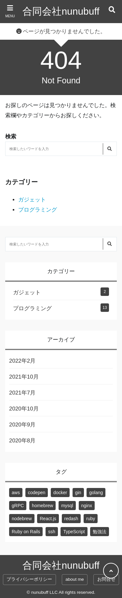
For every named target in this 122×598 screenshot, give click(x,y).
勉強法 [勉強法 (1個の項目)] (99, 531)
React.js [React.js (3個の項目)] (48, 518)
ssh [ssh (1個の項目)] (51, 531)
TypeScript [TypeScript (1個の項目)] (74, 531)
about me (74, 579)
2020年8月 (22, 441)
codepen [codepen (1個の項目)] (37, 492)
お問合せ (106, 579)
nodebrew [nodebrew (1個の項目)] (22, 518)
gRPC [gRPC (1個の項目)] (18, 505)
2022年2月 (22, 361)
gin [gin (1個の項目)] (78, 492)
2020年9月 (22, 425)
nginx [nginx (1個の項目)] (86, 505)
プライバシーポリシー (29, 579)
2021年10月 (24, 377)
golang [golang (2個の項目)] (96, 492)
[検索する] (109, 149)
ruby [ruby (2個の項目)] (90, 518)
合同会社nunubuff (60, 11)
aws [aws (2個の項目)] (16, 492)
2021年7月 (22, 393)
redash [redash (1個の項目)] (71, 518)
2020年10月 (24, 409)
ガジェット (32, 200)
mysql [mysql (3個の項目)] (67, 505)
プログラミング (37, 210)
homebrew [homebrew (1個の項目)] (42, 505)
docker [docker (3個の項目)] (60, 492)
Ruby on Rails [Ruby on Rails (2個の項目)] (26, 531)
